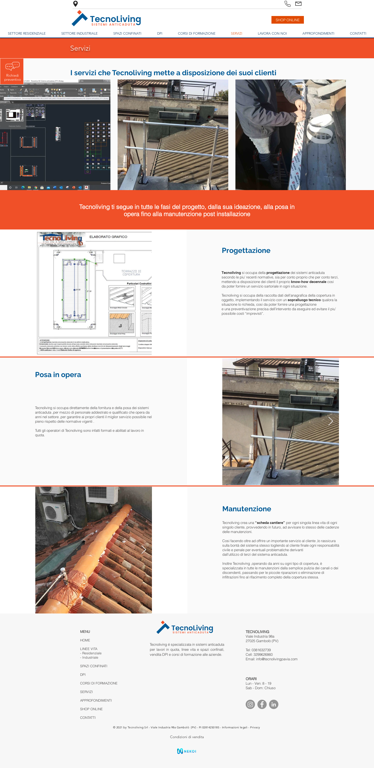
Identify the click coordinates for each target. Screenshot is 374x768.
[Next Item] (143, 293)
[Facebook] (262, 704)
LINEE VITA (88, 649)
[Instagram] (250, 704)
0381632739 (261, 650)
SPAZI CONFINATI (93, 666)
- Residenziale (91, 653)
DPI (83, 674)
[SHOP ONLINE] (287, 20)
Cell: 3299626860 (259, 654)
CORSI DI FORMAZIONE (99, 683)
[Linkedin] (273, 704)
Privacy (255, 727)
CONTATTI (88, 717)
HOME (85, 640)
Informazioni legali (235, 727)
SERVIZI (86, 692)
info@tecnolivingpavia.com (277, 659)
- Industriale (89, 657)
